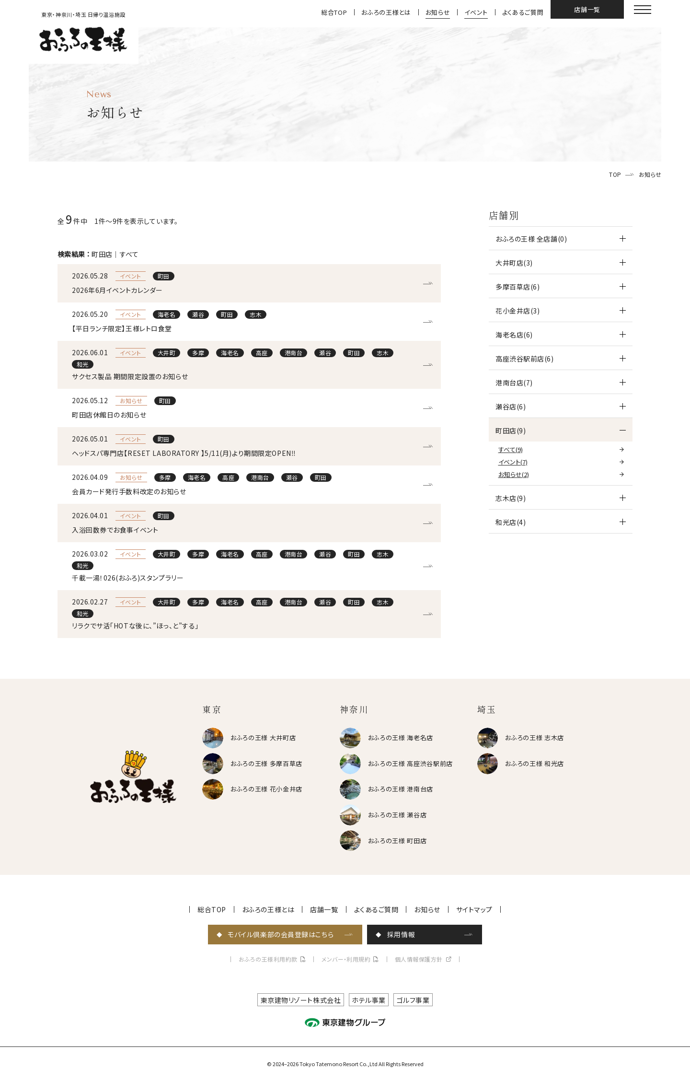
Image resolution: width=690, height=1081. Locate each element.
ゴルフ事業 (413, 1000)
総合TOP (334, 12)
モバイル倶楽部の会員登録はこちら (281, 934)
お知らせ (438, 12)
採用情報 (401, 934)
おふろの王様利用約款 (268, 959)
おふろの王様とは (386, 12)
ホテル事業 (369, 1000)
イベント (476, 12)
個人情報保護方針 (419, 959)
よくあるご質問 (523, 12)
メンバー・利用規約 (346, 959)
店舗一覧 (587, 9)
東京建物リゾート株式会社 (301, 1000)
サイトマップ (474, 909)
